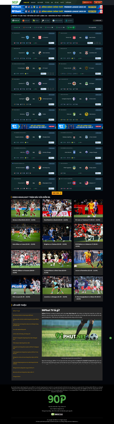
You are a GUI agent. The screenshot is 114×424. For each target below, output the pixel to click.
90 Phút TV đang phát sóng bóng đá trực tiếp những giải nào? (25, 338)
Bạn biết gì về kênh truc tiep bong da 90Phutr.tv (23, 315)
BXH (52, 2)
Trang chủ (26, 2)
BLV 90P (38, 27)
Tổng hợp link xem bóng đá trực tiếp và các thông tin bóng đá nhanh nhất (25, 324)
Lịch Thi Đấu (40, 2)
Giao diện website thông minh (19, 329)
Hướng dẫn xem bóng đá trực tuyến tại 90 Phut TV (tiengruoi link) (26, 347)
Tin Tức (62, 2)
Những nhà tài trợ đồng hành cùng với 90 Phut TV (23, 367)
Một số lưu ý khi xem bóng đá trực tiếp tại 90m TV (23, 372)
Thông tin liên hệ (16, 376)
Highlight (33, 2)
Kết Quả (56, 2)
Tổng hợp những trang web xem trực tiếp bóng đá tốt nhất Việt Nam (25, 363)
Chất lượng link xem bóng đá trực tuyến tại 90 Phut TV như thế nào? (25, 352)
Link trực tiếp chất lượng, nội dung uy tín (21, 333)
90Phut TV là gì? (16, 311)
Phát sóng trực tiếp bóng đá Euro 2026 (21, 343)
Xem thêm (57, 193)
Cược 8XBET (98, 2)
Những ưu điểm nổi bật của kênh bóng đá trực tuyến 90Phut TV (26, 320)
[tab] (15, 20)
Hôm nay (49, 27)
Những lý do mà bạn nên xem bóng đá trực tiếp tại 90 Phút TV (25, 358)
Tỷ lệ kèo (47, 2)
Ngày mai (60, 27)
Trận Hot (27, 27)
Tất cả (71, 27)
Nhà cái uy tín (87, 2)
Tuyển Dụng (68, 2)
